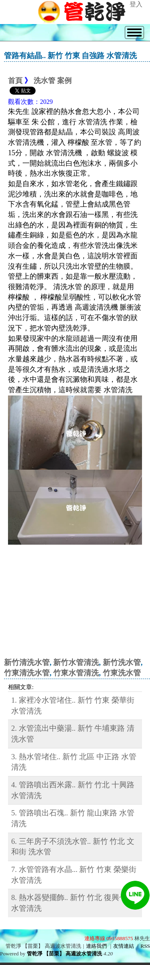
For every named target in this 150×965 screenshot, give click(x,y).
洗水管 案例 (53, 81)
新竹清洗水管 (27, 662)
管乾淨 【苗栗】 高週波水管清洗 (64, 954)
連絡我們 (96, 946)
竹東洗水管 (122, 673)
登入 (136, 4)
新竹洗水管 (122, 662)
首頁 (15, 81)
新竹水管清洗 (76, 662)
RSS (145, 946)
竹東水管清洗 (76, 673)
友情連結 (123, 946)
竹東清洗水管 (27, 673)
